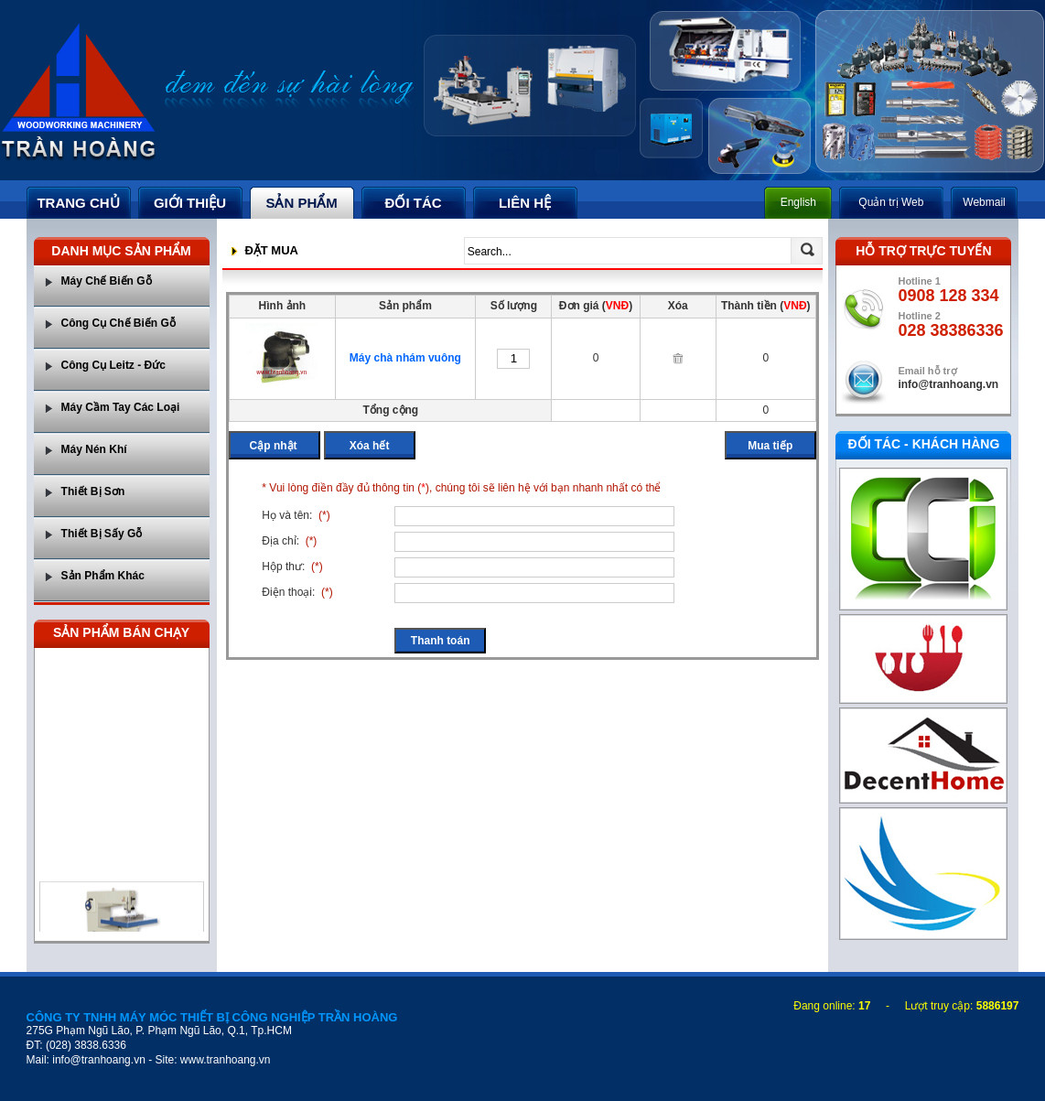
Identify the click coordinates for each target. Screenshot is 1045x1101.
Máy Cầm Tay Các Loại (120, 407)
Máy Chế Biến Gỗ (106, 281)
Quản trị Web (890, 202)
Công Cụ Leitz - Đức (113, 365)
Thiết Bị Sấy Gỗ (102, 533)
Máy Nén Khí (94, 449)
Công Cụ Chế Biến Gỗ (118, 323)
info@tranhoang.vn (948, 384)
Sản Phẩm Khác (103, 575)
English (798, 202)
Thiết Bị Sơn (93, 491)
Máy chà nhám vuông (405, 357)
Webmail (984, 202)
